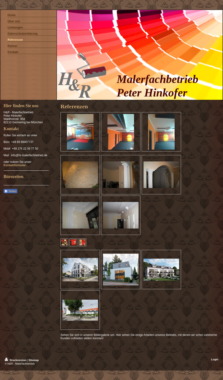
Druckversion (16, 360)
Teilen (10, 191)
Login (214, 359)
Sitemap (33, 360)
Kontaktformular (15, 165)
